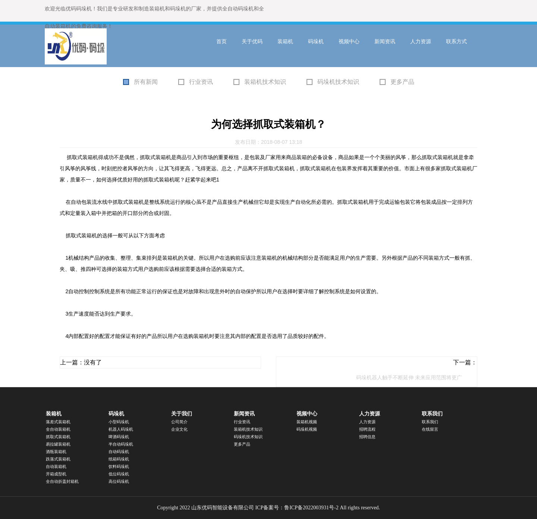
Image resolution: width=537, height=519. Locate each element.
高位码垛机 (119, 481)
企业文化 (179, 429)
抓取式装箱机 (58, 436)
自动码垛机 (119, 451)
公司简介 (179, 422)
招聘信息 (367, 436)
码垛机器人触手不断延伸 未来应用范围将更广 (409, 377)
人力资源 (420, 41)
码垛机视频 (306, 429)
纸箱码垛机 (119, 459)
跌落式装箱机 (58, 459)
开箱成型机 (56, 474)
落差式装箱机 (58, 422)
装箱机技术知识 (265, 82)
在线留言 (430, 429)
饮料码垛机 (119, 466)
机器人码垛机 (121, 429)
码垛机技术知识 (338, 82)
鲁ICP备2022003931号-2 (311, 507)
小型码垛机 (119, 422)
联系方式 (456, 41)
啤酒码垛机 (119, 436)
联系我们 (432, 414)
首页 (221, 41)
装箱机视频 (306, 422)
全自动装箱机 (58, 429)
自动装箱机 (56, 466)
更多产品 (402, 82)
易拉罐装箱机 (58, 444)
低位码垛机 (119, 474)
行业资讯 (201, 82)
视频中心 (349, 41)
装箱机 (285, 41)
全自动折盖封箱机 (62, 481)
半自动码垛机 (121, 444)
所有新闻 (146, 82)
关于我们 (181, 414)
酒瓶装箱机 (56, 451)
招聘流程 (367, 429)
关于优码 (252, 41)
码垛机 (316, 41)
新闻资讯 (384, 41)
